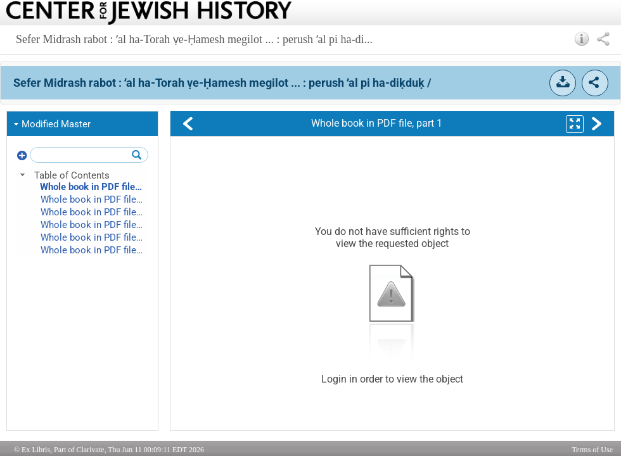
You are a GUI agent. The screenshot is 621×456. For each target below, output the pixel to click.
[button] (582, 39)
